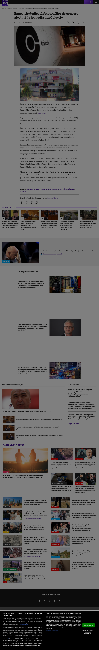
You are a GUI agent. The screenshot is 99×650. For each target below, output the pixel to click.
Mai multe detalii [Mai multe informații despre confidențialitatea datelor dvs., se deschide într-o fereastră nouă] (24, 624)
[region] (49, 630)
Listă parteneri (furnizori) (52, 630)
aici (8, 638)
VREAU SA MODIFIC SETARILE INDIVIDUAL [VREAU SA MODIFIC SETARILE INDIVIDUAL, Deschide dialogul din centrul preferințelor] (88, 632)
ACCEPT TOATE (88, 625)
